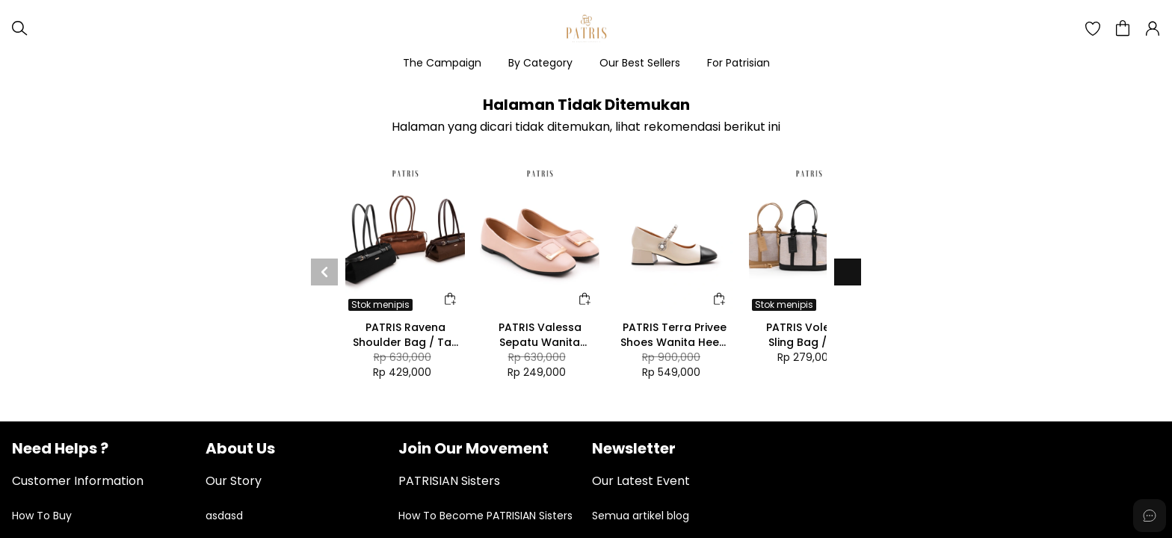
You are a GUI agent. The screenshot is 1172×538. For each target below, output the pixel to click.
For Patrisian (738, 62)
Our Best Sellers (639, 62)
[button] (1092, 28)
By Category (540, 62)
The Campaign (442, 62)
